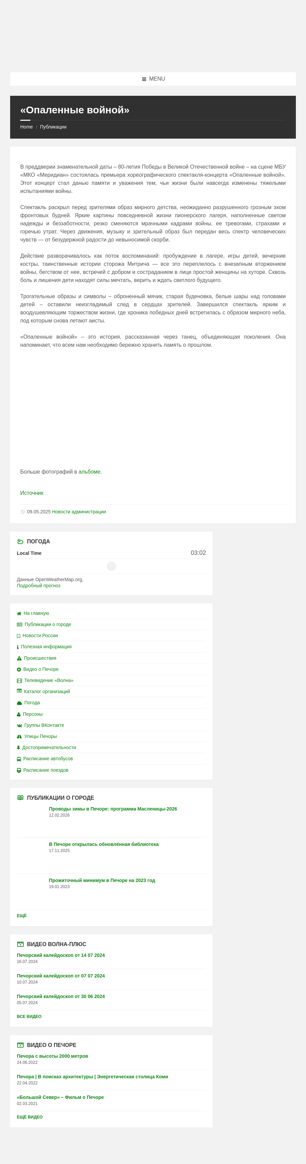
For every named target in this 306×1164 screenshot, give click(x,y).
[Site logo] (153, 59)
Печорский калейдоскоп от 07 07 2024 (61, 975)
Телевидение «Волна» (45, 680)
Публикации (53, 127)
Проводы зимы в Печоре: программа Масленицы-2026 (113, 809)
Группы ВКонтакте (40, 725)
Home (26, 127)
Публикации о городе (44, 624)
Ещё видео (30, 1117)
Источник (31, 493)
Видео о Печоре (38, 669)
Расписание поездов (42, 770)
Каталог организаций (43, 691)
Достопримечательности (46, 747)
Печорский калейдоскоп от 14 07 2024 (61, 955)
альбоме (90, 472)
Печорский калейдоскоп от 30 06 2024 (61, 996)
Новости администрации (79, 511)
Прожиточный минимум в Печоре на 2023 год (102, 880)
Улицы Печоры (37, 736)
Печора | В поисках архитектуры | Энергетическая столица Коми (92, 1076)
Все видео (29, 1016)
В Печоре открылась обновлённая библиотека (104, 844)
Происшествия (36, 658)
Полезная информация (44, 646)
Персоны (30, 714)
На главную (33, 613)
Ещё (22, 915)
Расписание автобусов (45, 758)
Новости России (37, 635)
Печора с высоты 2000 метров (52, 1056)
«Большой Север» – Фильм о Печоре (60, 1097)
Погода (28, 702)
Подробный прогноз (38, 585)
